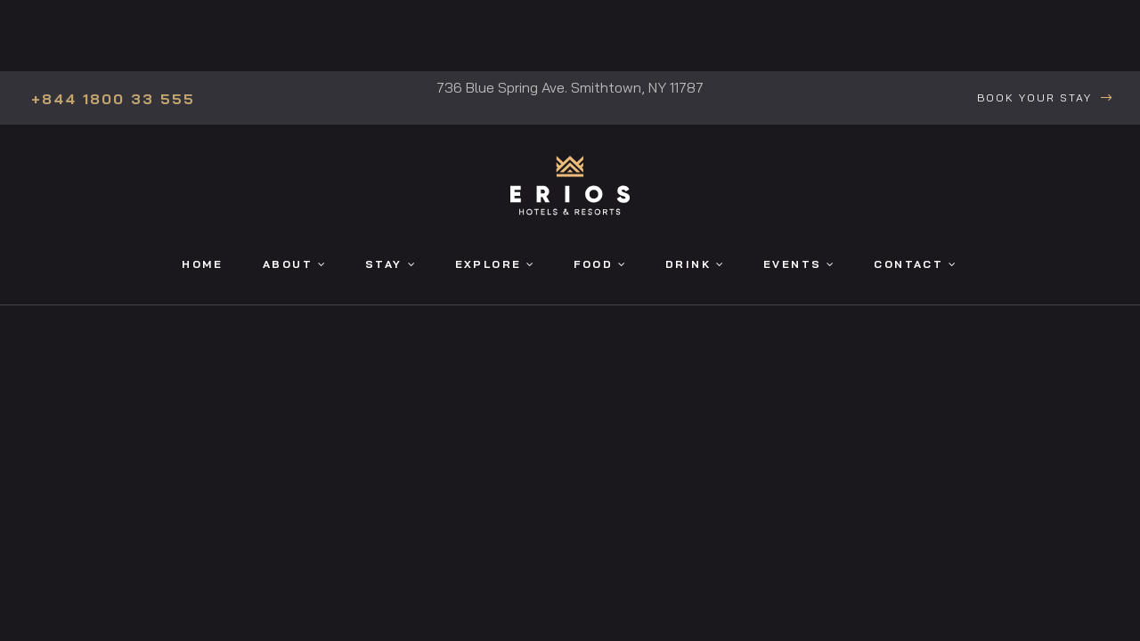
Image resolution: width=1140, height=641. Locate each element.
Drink (694, 264)
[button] (1045, 98)
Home (202, 264)
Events (798, 264)
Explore (494, 264)
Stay (390, 264)
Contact (915, 264)
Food (599, 264)
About (294, 264)
